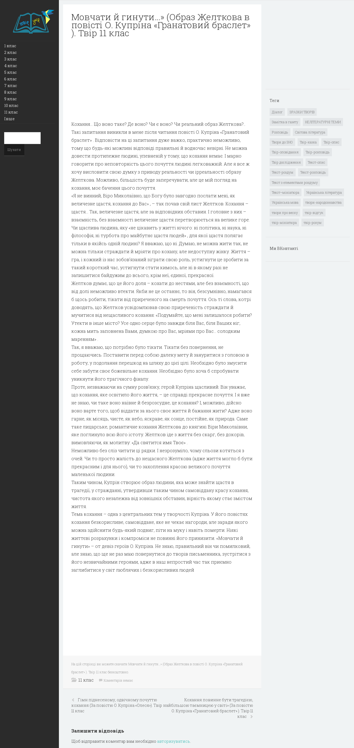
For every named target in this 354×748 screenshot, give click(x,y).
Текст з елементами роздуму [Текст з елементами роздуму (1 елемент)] (295, 182)
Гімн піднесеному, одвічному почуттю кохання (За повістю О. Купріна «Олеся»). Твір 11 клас (116, 705)
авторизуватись (173, 741)
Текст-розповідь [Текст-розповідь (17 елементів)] (313, 172)
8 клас (10, 92)
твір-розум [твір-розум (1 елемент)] (313, 222)
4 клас (10, 65)
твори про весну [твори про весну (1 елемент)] (285, 212)
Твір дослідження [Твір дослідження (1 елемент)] (286, 162)
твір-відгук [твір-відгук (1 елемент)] (314, 212)
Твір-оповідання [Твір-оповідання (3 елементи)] (285, 152)
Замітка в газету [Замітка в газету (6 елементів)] (285, 122)
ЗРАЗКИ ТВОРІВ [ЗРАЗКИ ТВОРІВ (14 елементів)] (302, 112)
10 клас (11, 105)
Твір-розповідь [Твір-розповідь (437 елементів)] (318, 152)
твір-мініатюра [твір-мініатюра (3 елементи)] (284, 222)
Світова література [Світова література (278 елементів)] (310, 132)
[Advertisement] (162, 81)
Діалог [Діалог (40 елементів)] (277, 112)
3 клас (10, 59)
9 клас (10, 98)
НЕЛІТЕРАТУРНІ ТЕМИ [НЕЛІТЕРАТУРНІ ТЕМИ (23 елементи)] (323, 122)
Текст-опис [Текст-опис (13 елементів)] (316, 162)
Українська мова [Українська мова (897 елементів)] (285, 202)
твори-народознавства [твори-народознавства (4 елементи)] (323, 202)
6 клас (10, 79)
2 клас (10, 52)
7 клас (10, 85)
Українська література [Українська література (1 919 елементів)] (324, 192)
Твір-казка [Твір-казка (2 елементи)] (308, 142)
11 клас (11, 112)
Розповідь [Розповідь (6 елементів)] (280, 132)
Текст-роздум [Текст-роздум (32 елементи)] (282, 172)
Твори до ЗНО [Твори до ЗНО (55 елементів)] (282, 142)
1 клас (10, 45)
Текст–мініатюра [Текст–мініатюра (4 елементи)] (285, 192)
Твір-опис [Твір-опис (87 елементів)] (331, 142)
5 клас (10, 72)
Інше (9, 118)
